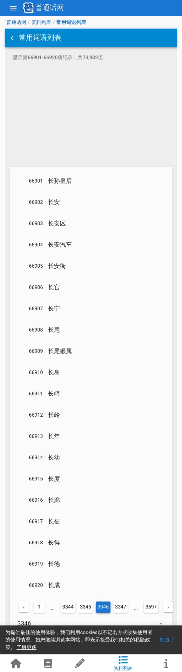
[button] (13, 38)
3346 (103, 607)
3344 (68, 607)
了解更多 (27, 647)
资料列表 (41, 22)
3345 (85, 607)
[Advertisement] (91, 115)
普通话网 (16, 22)
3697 (151, 607)
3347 (120, 607)
